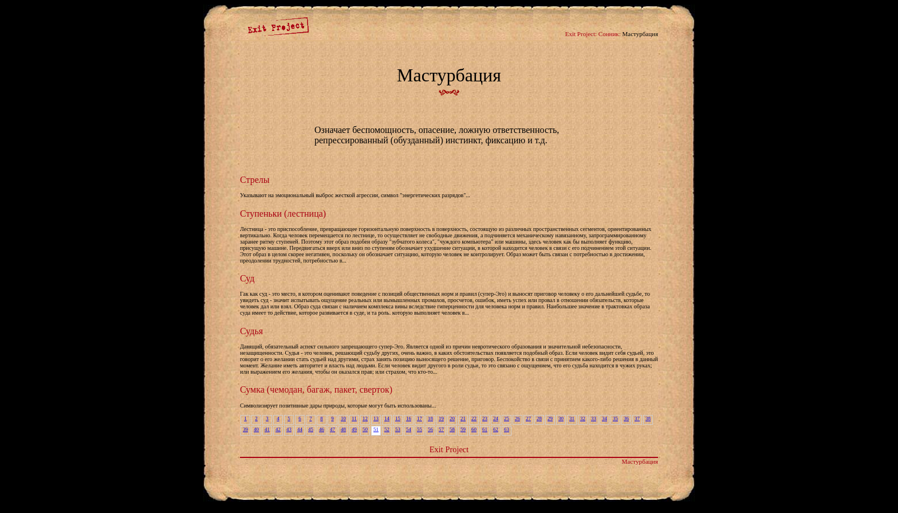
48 (343, 429)
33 (593, 418)
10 (343, 418)
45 (310, 429)
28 (539, 418)
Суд (247, 278)
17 (419, 418)
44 (299, 429)
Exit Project (449, 449)
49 (354, 429)
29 (550, 418)
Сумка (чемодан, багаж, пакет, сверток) (316, 389)
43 (289, 429)
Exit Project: (581, 33)
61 (484, 429)
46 (321, 429)
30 (561, 418)
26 (517, 418)
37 (637, 418)
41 (267, 429)
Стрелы (254, 180)
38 (648, 418)
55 (419, 429)
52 (386, 429)
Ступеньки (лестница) (283, 213)
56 (430, 429)
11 (354, 418)
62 (495, 429)
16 (408, 418)
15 (397, 418)
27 (528, 418)
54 (408, 429)
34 (604, 418)
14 (386, 418)
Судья (251, 331)
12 (365, 418)
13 (376, 418)
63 (506, 429)
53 (397, 429)
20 (452, 418)
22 (473, 418)
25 (506, 418)
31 (571, 418)
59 (463, 429)
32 (582, 418)
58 (452, 429)
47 (332, 429)
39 (245, 429)
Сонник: (609, 33)
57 (441, 429)
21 (463, 418)
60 (473, 429)
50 (365, 429)
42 (278, 429)
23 (484, 418)
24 (495, 418)
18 (430, 418)
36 (626, 418)
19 (441, 418)
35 (615, 418)
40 (256, 429)
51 (376, 429)
